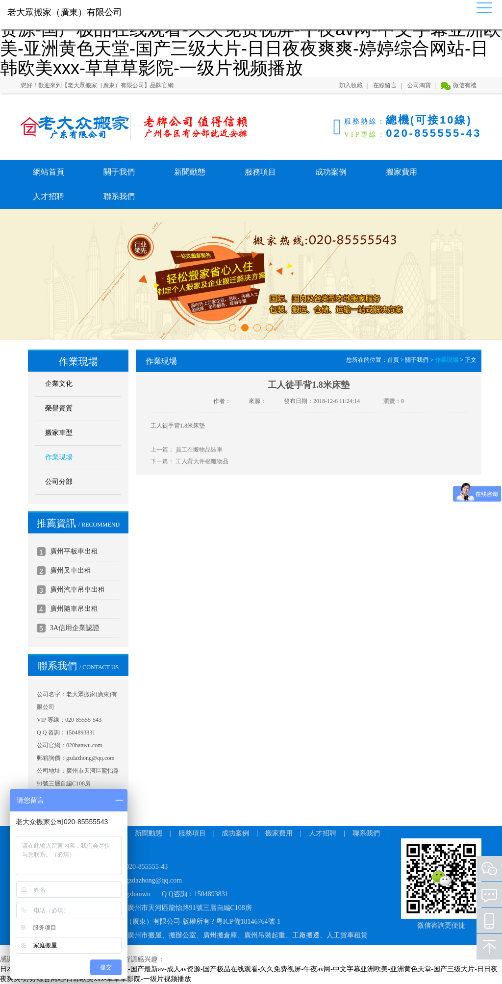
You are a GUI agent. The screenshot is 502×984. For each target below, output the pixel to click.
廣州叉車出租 (70, 570)
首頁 (393, 359)
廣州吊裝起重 (264, 935)
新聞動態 (189, 172)
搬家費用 (401, 172)
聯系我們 (119, 196)
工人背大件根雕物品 (202, 461)
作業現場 (59, 457)
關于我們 (119, 172)
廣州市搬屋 (144, 935)
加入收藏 (351, 85)
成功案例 (331, 172)
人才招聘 (48, 196)
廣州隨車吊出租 (74, 608)
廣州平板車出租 (74, 551)
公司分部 (59, 481)
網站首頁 (48, 172)
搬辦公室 (182, 935)
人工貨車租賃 (347, 935)
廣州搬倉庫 (220, 935)
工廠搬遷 (306, 935)
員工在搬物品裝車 (199, 449)
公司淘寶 (419, 85)
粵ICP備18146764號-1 (248, 921)
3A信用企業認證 (75, 627)
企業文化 (59, 383)
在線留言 (385, 85)
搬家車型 (59, 432)
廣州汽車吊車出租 (77, 589)
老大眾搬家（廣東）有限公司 (69, 126)
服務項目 (260, 172)
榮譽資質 (59, 408)
